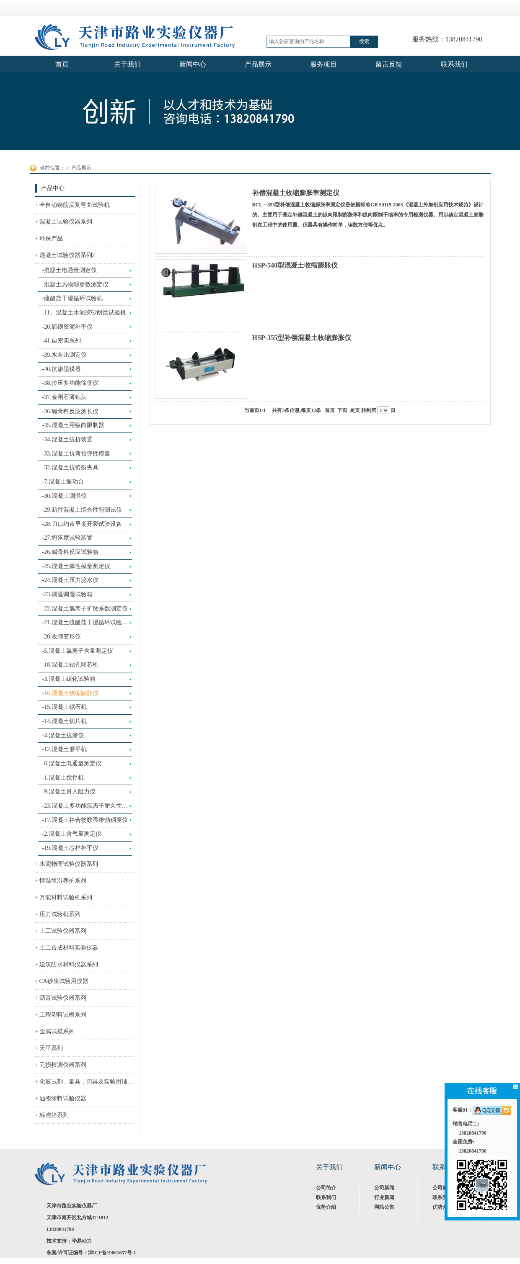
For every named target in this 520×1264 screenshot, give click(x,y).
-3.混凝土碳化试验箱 (69, 679)
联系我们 (326, 1197)
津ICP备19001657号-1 (112, 1253)
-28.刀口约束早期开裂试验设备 (82, 524)
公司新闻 (384, 1188)
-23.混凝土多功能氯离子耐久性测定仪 (85, 808)
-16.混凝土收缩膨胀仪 (70, 693)
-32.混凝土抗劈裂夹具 (70, 467)
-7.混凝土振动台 (63, 482)
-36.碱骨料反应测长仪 (70, 411)
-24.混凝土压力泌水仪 (70, 580)
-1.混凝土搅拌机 (63, 778)
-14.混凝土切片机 (64, 721)
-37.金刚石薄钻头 (64, 397)
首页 (330, 410)
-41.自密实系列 (61, 340)
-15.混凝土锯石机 (64, 707)
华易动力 (82, 1241)
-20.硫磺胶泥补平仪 (67, 327)
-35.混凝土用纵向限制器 (73, 425)
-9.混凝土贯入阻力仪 (69, 791)
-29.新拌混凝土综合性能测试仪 (82, 510)
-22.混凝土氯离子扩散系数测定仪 (85, 608)
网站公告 (384, 1207)
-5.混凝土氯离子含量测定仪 (77, 651)
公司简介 (326, 1188)
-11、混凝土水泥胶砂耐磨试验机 (84, 312)
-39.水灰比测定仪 (64, 355)
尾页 (355, 410)
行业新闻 (384, 1197)
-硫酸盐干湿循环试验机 (72, 298)
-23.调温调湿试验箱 (67, 594)
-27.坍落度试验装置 (67, 538)
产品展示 (81, 168)
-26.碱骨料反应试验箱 (70, 552)
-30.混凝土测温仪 (64, 496)
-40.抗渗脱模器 (61, 369)
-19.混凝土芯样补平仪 (70, 848)
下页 (342, 410)
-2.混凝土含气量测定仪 (71, 834)
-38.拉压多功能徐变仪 (70, 383)
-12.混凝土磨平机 (64, 749)
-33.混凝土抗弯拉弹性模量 (76, 454)
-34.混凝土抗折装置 (67, 439)
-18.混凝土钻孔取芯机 (70, 665)
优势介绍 (326, 1207)
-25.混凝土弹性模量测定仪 (76, 566)
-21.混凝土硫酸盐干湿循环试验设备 (85, 624)
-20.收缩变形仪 (61, 636)
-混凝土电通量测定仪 (69, 270)
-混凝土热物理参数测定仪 (75, 284)
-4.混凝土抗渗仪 (63, 735)
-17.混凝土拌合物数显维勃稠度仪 (85, 820)
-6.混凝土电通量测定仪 (71, 763)
